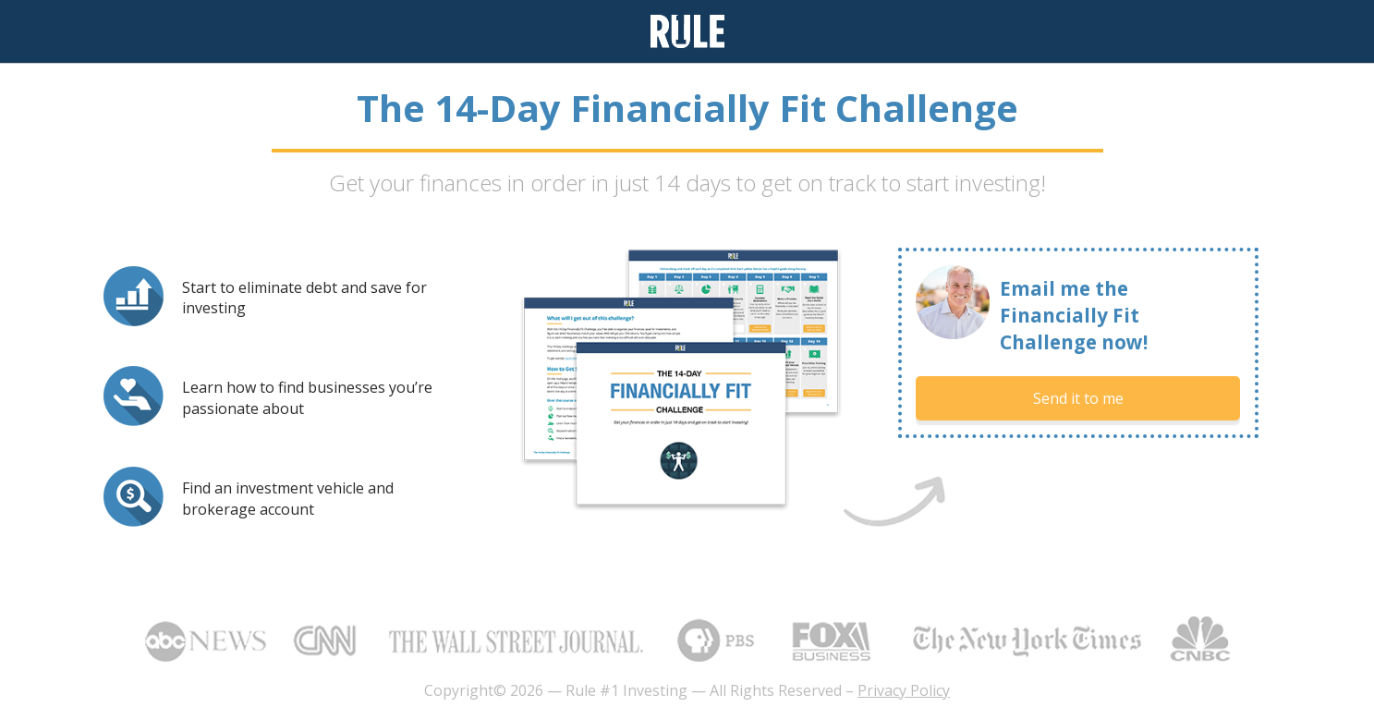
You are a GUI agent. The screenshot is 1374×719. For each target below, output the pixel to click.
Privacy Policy (903, 690)
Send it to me (1078, 398)
